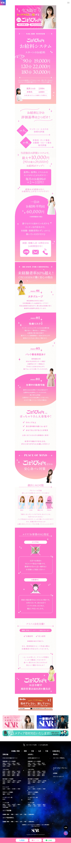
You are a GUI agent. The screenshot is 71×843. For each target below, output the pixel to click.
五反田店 (18, 771)
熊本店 (8, 794)
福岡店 (18, 774)
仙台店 (8, 763)
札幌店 (4, 763)
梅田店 (18, 775)
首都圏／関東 (6, 814)
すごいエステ (6, 787)
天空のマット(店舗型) (8, 792)
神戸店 (19, 764)
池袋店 (13, 771)
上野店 (13, 763)
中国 (25, 814)
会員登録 (55, 773)
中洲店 (44, 805)
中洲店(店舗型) (5, 807)
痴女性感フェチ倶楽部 (8, 779)
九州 (21, 814)
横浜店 (18, 763)
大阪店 (9, 764)
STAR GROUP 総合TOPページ (10, 758)
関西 (12, 814)
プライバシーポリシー (58, 776)
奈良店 (8, 775)
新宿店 (13, 775)
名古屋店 (4, 764)
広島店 (4, 766)
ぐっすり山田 (6, 802)
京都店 (14, 764)
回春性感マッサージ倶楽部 (9, 761)
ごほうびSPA (6, 769)
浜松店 (8, 766)
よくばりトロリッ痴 (7, 797)
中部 (16, 814)
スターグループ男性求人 (59, 758)
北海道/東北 (31, 814)
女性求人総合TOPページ (34, 758)
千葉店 (8, 772)
